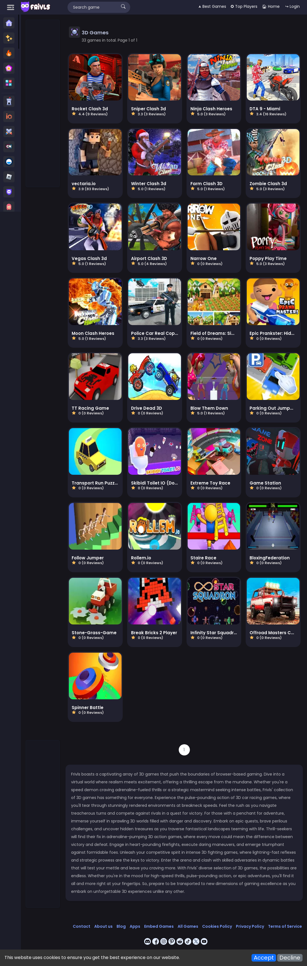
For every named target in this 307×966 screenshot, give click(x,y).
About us (103, 926)
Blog (121, 926)
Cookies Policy (217, 926)
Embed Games (159, 926)
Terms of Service (285, 926)
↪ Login (292, 6)
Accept (264, 958)
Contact (81, 926)
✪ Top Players (244, 6)
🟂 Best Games (212, 6)
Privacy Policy (250, 926)
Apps (135, 926)
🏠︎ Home (271, 6)
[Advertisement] (43, 103)
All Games (188, 926)
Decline (289, 958)
